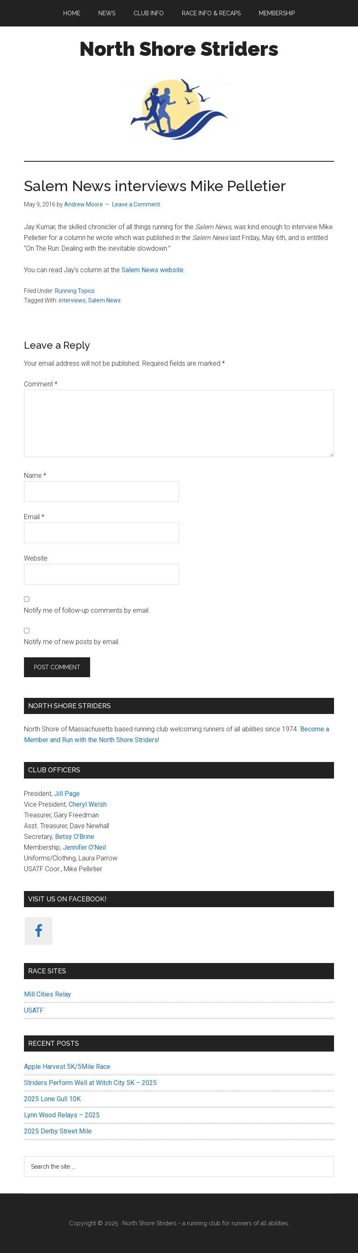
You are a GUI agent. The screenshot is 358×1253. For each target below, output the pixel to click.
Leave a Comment (136, 204)
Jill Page (67, 794)
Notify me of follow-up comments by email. (87, 610)
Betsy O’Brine (74, 837)
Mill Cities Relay (47, 994)
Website (36, 558)
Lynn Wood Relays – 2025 (62, 1115)
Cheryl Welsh (88, 804)
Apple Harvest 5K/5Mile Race (67, 1067)
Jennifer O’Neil (84, 847)
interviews (72, 300)
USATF (33, 1010)
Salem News (104, 300)
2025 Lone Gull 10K (52, 1099)
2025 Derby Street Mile (58, 1131)
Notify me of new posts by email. (72, 642)
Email (34, 517)
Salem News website (153, 270)
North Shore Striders (179, 48)
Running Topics (75, 290)
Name (35, 475)
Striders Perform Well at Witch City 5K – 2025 (90, 1083)
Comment (40, 384)
